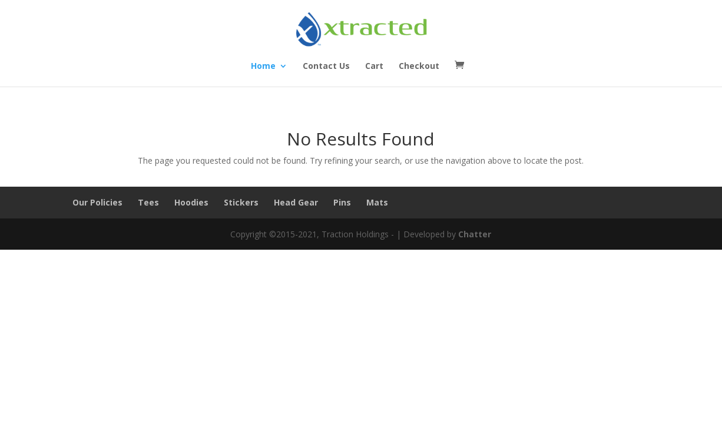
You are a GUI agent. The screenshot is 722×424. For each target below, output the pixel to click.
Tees (148, 202)
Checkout (419, 66)
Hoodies (191, 202)
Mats (377, 202)
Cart (374, 66)
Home (263, 66)
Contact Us (326, 66)
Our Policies (97, 202)
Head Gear (296, 202)
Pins (342, 202)
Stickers (241, 202)
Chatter (474, 234)
